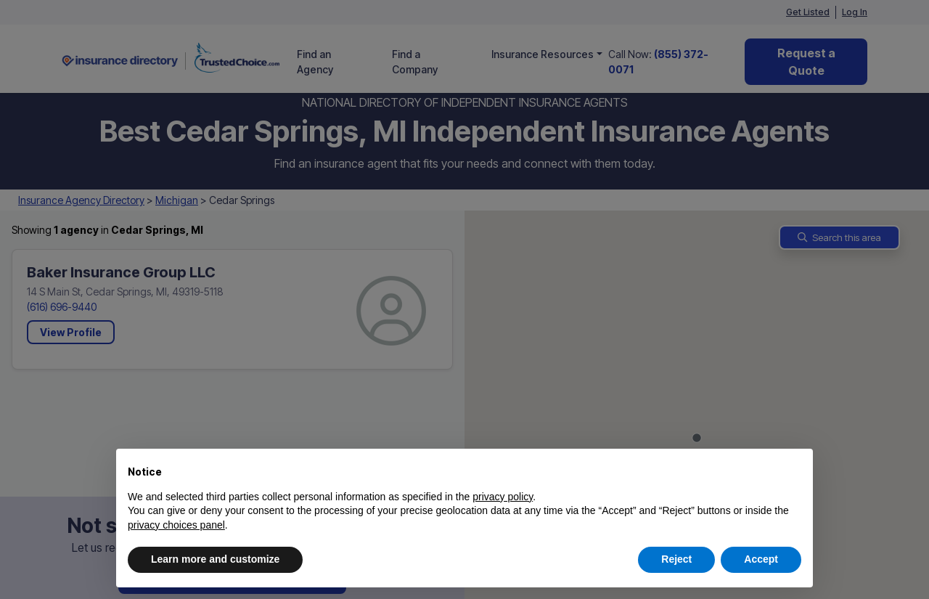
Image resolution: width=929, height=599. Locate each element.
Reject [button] (676, 559)
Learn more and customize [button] (215, 559)
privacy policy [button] (502, 496)
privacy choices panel (176, 525)
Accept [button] (761, 559)
